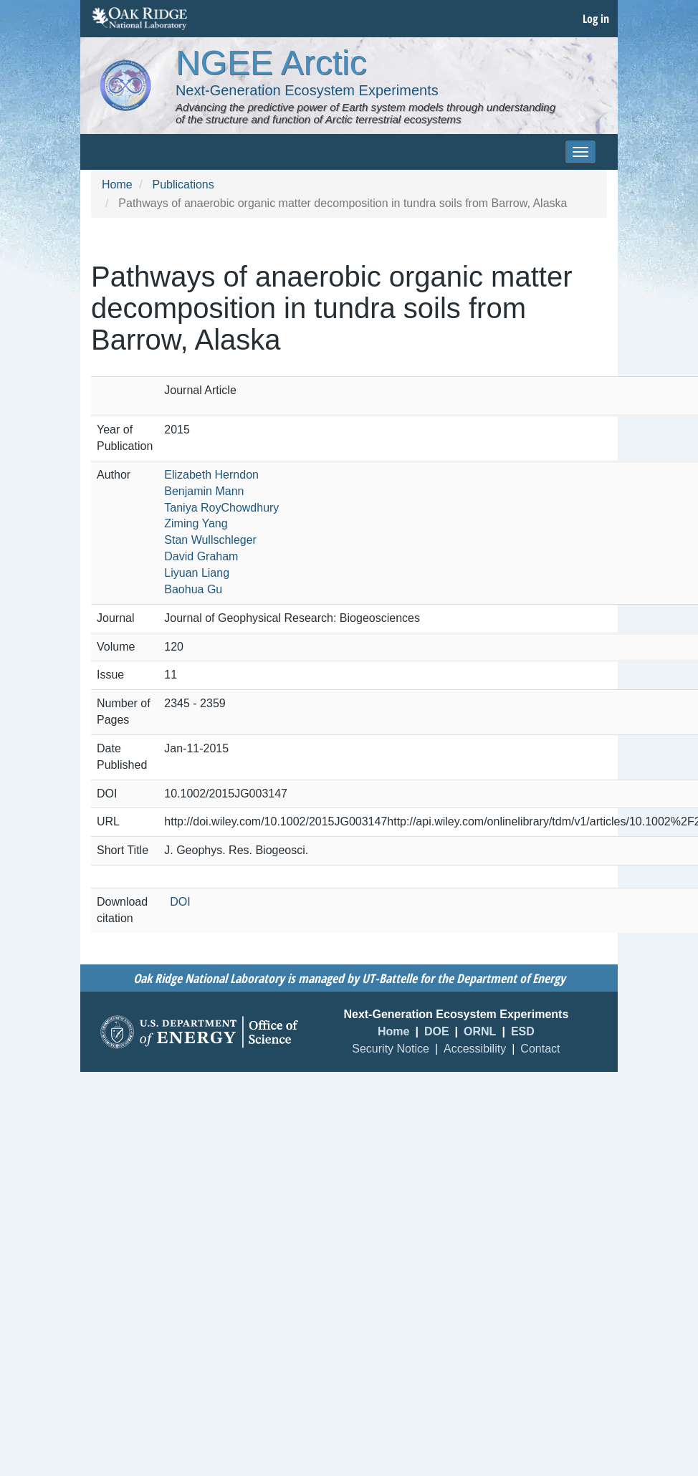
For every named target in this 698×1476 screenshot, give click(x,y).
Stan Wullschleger (210, 540)
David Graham (201, 556)
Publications (183, 184)
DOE (436, 1031)
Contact (540, 1049)
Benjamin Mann (204, 491)
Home (117, 184)
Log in (596, 19)
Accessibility (475, 1049)
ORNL (480, 1031)
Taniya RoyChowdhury (221, 508)
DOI (180, 902)
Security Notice (390, 1049)
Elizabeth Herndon (211, 475)
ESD (523, 1031)
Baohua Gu (193, 589)
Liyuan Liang (196, 573)
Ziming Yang (195, 523)
